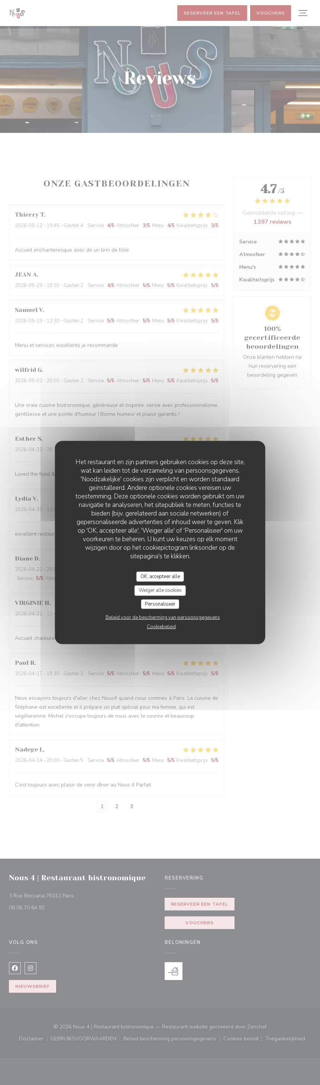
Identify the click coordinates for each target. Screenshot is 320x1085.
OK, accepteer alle (160, 576)
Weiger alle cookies (160, 590)
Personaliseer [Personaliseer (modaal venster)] (160, 603)
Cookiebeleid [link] (161, 626)
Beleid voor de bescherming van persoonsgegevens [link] (163, 617)
